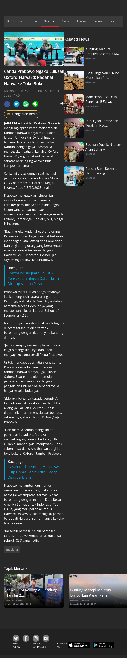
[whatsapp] (26, 104)
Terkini (33, 21)
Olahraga (98, 21)
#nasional (12, 549)
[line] (35, 104)
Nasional (49, 21)
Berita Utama (15, 21)
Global (65, 21)
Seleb (113, 21)
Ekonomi (81, 21)
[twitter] (16, 104)
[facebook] (7, 104)
